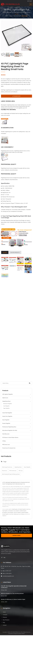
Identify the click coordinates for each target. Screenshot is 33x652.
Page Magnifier (24, 15)
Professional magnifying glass (9, 426)
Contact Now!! (16, 535)
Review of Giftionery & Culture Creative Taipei (13, 599)
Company (5, 614)
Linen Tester (11, 514)
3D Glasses (22, 514)
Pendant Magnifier (5, 514)
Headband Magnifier (24, 512)
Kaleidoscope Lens (17, 514)
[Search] (14, 383)
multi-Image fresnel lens (7, 467)
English (30, 1)
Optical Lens (5, 397)
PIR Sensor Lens (6, 444)
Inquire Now (16, 96)
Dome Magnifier (16, 510)
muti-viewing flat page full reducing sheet (11, 474)
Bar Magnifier (4, 512)
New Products (6, 619)
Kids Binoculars (5, 433)
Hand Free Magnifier (17, 512)
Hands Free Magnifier (7, 416)
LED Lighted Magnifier (7, 394)
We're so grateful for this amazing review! (12, 593)
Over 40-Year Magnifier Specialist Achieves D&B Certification (13, 586)
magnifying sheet (18, 467)
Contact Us (4, 515)
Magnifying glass (15, 509)
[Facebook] (1, 557)
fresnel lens (4, 470)
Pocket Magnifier (6, 423)
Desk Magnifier (5, 419)
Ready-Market (22, 633)
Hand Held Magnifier (7, 412)
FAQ (4, 622)
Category (11, 15)
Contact (4, 625)
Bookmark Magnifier (7, 403)
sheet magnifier (27, 467)
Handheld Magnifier (22, 510)
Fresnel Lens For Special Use (8, 448)
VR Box (4, 441)
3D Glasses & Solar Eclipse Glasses (10, 437)
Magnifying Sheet (17, 15)
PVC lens (21, 470)
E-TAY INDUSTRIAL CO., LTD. (16, 632)
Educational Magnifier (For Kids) (9, 430)
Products (5, 617)
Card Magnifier (6, 406)
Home (6, 15)
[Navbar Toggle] (30, 4)
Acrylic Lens (28, 509)
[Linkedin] (4, 557)
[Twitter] (3, 557)
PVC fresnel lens (12, 470)
